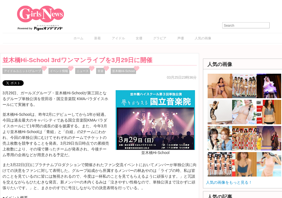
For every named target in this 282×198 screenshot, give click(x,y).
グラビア (159, 38)
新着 (97, 38)
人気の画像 (203, 38)
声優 (180, 38)
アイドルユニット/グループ (22, 71)
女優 (139, 38)
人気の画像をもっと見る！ (229, 182)
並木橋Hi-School (123, 71)
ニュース (83, 71)
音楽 (100, 71)
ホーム (78, 38)
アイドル (118, 38)
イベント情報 (59, 71)
